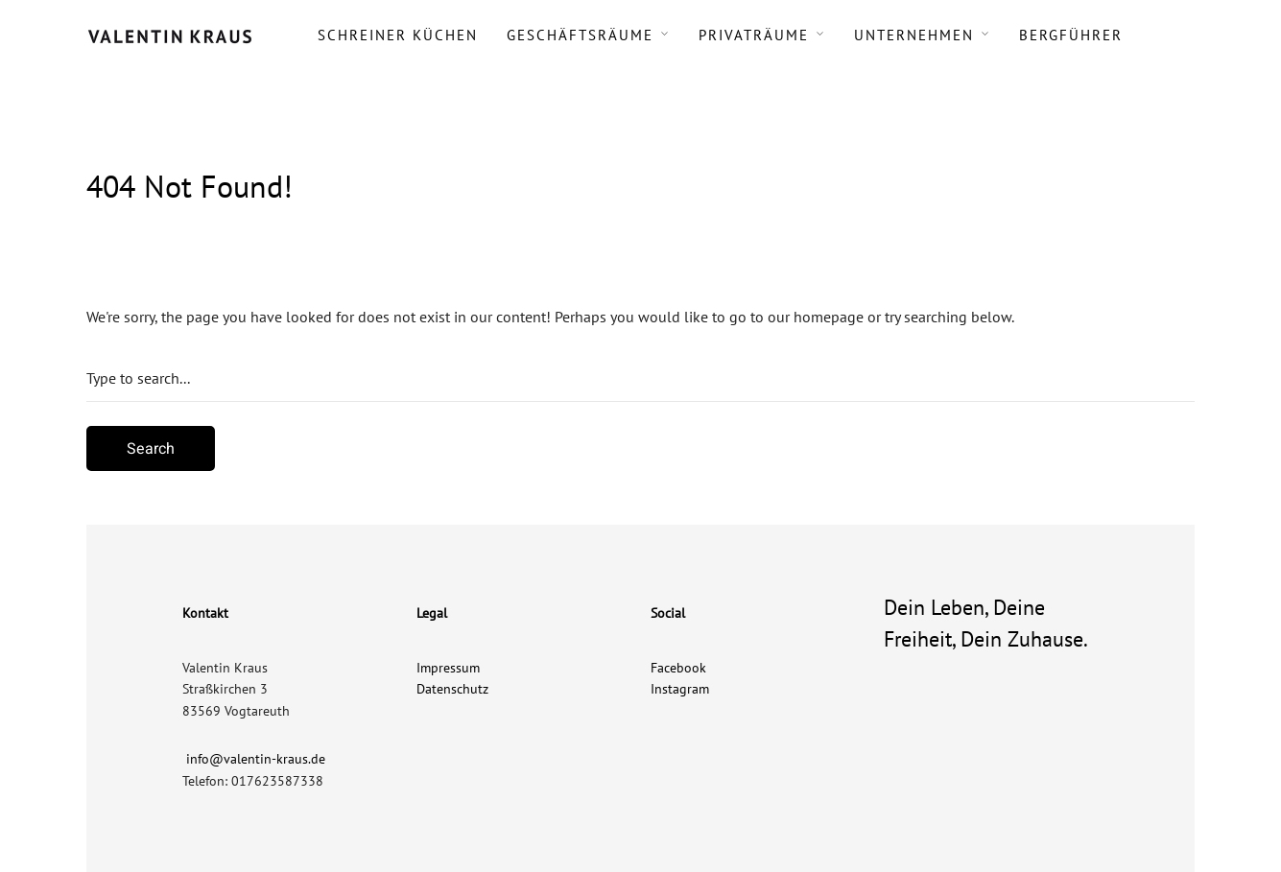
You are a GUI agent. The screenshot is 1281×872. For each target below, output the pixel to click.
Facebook (678, 667)
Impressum (448, 667)
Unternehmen (914, 35)
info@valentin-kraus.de (255, 758)
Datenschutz (452, 688)
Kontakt (205, 613)
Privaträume (754, 35)
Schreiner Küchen (398, 35)
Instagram (680, 688)
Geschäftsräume (580, 35)
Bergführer (1071, 35)
